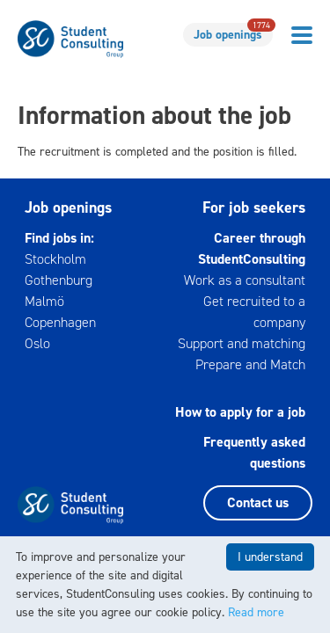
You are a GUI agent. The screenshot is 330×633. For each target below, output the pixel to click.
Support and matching (241, 343)
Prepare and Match (250, 364)
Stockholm (55, 259)
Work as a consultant (244, 280)
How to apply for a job (240, 412)
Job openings (233, 33)
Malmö (44, 301)
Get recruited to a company (254, 311)
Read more (256, 612)
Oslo (37, 343)
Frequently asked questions (254, 452)
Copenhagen (60, 322)
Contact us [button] (258, 502)
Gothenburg (58, 280)
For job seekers (253, 207)
